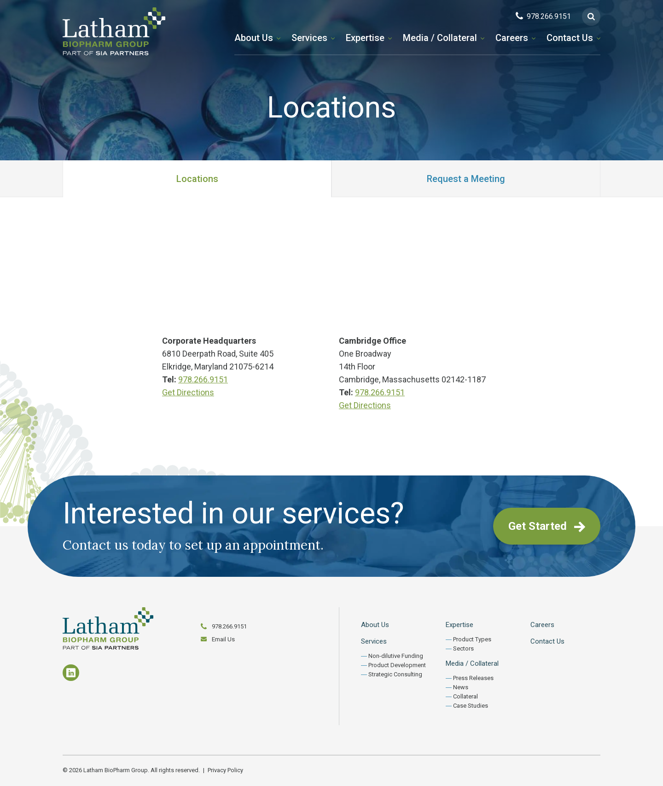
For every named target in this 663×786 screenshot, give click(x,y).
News (460, 687)
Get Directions (188, 392)
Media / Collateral (440, 37)
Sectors (463, 648)
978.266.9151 (203, 379)
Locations (197, 178)
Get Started (546, 526)
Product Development (397, 665)
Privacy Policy (225, 770)
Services (309, 37)
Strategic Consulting (395, 674)
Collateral (465, 696)
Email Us (223, 639)
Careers (511, 37)
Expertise (365, 37)
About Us (253, 37)
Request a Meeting (466, 178)
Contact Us (570, 37)
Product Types (472, 639)
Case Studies (470, 705)
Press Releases (473, 678)
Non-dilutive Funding (395, 655)
